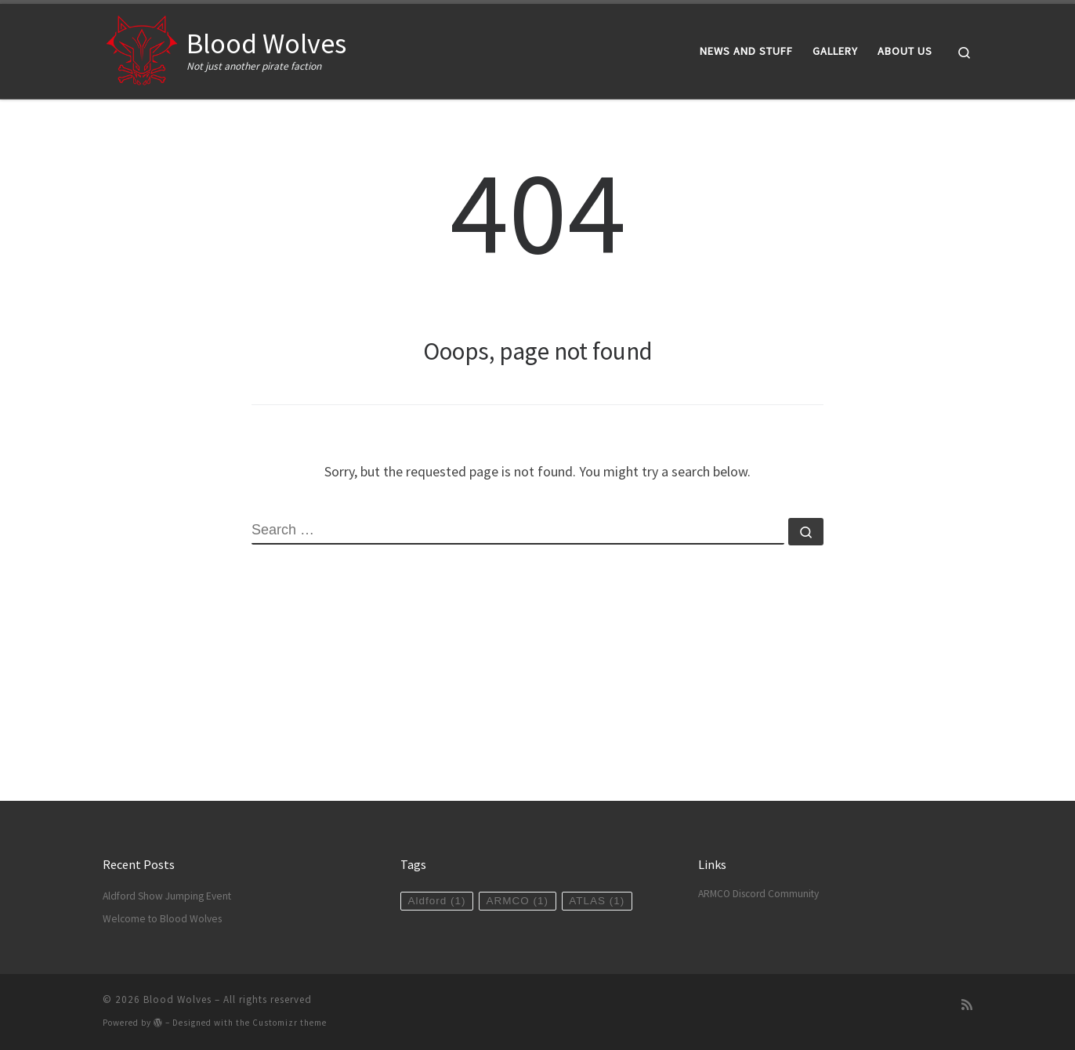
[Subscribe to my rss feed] (966, 1005)
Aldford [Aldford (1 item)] (436, 901)
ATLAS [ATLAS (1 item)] (596, 901)
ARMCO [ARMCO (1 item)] (518, 901)
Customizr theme (289, 1022)
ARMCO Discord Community (758, 893)
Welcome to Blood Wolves (162, 918)
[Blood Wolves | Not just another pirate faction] (142, 48)
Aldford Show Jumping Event (167, 896)
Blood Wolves (177, 999)
